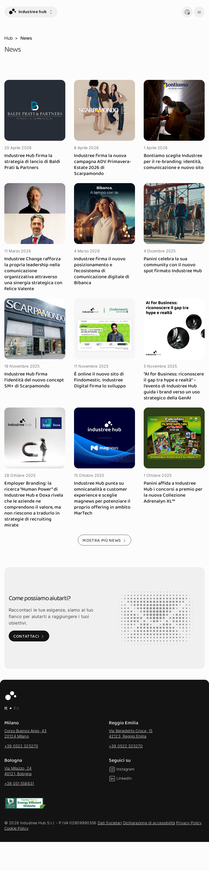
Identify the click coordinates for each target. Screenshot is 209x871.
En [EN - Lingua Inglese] (16, 708)
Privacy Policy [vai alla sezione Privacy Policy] (189, 822)
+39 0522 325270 (21, 746)
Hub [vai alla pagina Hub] (8, 38)
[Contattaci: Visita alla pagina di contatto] (29, 636)
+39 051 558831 (19, 783)
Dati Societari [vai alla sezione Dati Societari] (110, 822)
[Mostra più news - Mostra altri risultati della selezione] (104, 540)
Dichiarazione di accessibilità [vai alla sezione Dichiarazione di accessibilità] (149, 822)
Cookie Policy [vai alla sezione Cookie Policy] (16, 828)
